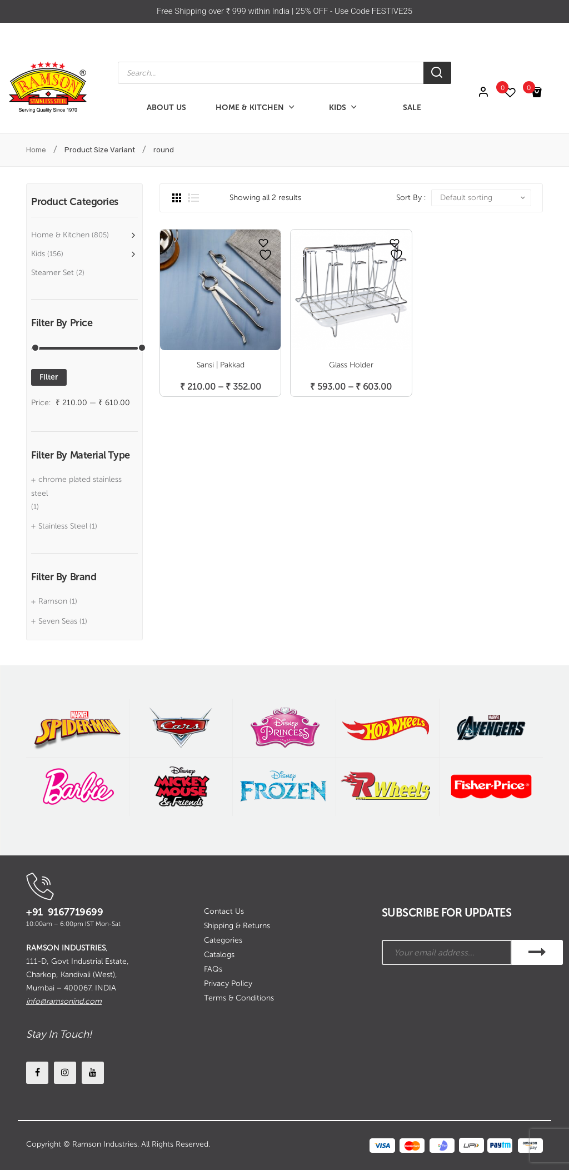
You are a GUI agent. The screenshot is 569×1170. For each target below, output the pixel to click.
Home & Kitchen (60, 235)
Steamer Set (52, 272)
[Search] (437, 73)
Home (36, 150)
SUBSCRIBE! (537, 952)
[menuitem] (166, 107)
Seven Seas (57, 621)
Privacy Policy (228, 983)
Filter (48, 377)
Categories (223, 940)
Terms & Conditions (239, 998)
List (193, 198)
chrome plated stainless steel (76, 486)
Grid (176, 198)
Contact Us (224, 911)
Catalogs (219, 954)
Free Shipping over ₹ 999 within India (224, 11)
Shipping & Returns (237, 926)
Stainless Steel (62, 526)
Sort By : (411, 197)
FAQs (213, 969)
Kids (38, 254)
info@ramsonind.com (64, 1001)
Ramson (52, 601)
